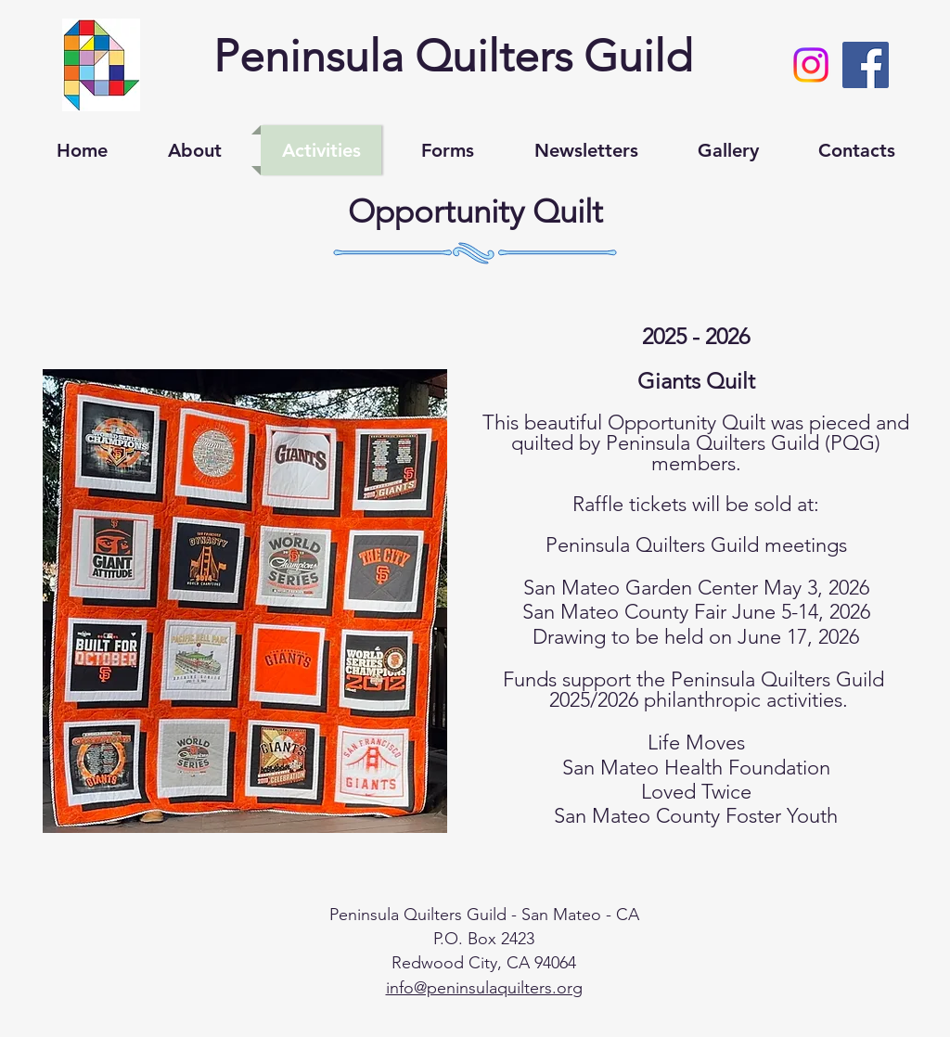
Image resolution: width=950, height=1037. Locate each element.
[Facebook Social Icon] (865, 65)
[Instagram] (811, 65)
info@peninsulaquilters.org (484, 988)
